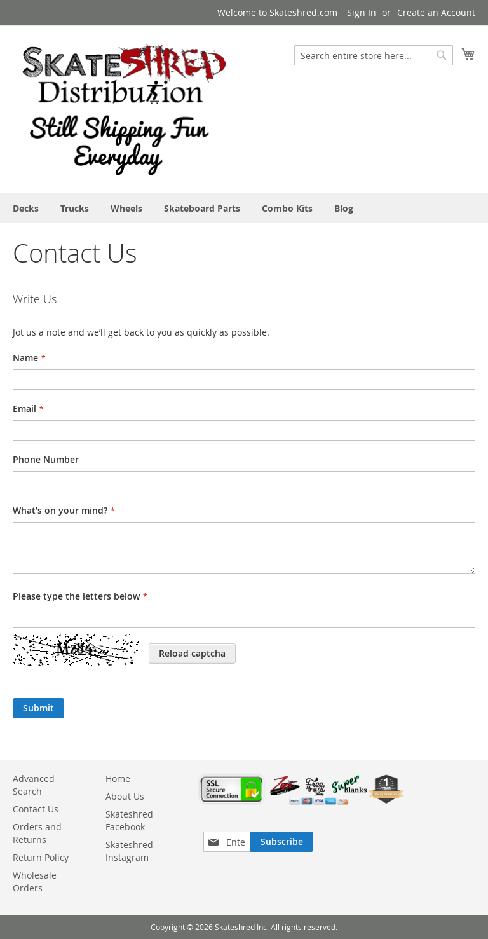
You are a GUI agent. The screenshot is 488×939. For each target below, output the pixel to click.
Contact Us (35, 809)
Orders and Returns (37, 833)
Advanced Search (34, 784)
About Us (124, 796)
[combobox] (373, 55)
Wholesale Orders (35, 881)
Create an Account (436, 12)
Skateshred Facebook (129, 820)
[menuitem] (25, 208)
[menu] (244, 208)
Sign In (361, 12)
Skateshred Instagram (129, 851)
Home (117, 778)
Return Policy (41, 857)
